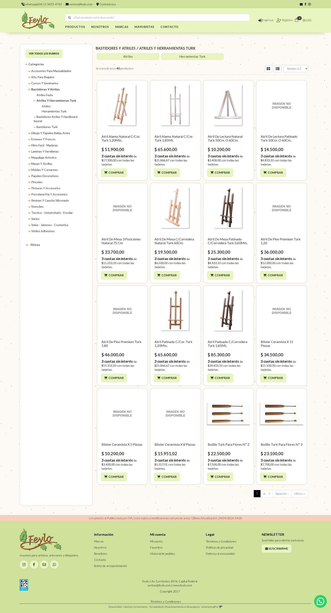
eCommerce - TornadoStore (149, 606)
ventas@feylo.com (79, 4)
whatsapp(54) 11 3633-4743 (42, 4)
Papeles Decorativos (44, 176)
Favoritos (156, 547)
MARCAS (121, 27)
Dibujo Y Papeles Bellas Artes (50, 133)
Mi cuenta (156, 541)
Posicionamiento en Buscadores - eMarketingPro (191, 606)
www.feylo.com (182, 585)
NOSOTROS (100, 27)
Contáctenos (106, 4)
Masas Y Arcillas (41, 163)
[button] (301, 4)
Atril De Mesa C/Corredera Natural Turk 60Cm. (174, 241)
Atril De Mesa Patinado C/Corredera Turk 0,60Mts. (228, 241)
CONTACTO (169, 27)
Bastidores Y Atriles (45, 89)
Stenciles (37, 206)
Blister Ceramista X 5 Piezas (122, 444)
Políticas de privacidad (219, 547)
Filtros (33, 244)
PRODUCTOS (75, 27)
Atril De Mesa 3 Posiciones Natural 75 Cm (121, 241)
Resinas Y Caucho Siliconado (50, 200)
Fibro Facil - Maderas (44, 145)
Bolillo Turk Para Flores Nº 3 (281, 444)
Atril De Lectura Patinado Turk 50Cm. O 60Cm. (279, 138)
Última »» (299, 493)
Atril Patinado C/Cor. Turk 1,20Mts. (174, 343)
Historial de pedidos (162, 553)
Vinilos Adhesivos (43, 231)
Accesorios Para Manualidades (51, 71)
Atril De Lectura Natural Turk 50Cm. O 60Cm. (225, 138)
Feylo (40, 266)
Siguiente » (282, 493)
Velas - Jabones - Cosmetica (49, 225)
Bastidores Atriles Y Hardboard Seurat (55, 119)
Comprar (116, 172)
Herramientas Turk (54, 111)
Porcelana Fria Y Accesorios (49, 194)
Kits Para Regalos (42, 77)
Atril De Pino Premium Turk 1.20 (281, 241)
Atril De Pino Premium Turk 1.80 (121, 343)
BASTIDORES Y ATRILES (116, 48)
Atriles (46, 106)
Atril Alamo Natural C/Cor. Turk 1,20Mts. (121, 138)
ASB (39, 261)
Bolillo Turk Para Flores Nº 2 (228, 444)
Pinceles (36, 182)
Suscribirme (276, 548)
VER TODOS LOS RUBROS (44, 53)
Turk (39, 271)
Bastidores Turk (47, 127)
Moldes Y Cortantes (44, 170)
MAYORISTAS (144, 27)
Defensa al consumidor (220, 553)
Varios (35, 219)
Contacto (100, 559)
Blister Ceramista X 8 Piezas (175, 444)
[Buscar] (69, 17)
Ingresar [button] (266, 20)
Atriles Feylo (45, 95)
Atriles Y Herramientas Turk (56, 100)
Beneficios (100, 553)
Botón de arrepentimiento (110, 566)
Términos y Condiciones (221, 541)
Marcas (35, 254)
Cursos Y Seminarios (44, 83)
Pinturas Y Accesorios (45, 188)
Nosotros (100, 547)
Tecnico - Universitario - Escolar (52, 212)
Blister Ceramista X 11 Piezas (277, 343)
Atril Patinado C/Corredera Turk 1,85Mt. (227, 343)
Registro (287, 20)
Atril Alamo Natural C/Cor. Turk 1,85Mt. (174, 138)
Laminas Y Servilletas (45, 151)
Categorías (36, 64)
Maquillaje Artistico (44, 157)
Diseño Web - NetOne (120, 606)
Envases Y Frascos (43, 139)
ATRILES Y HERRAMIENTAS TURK (167, 48)
